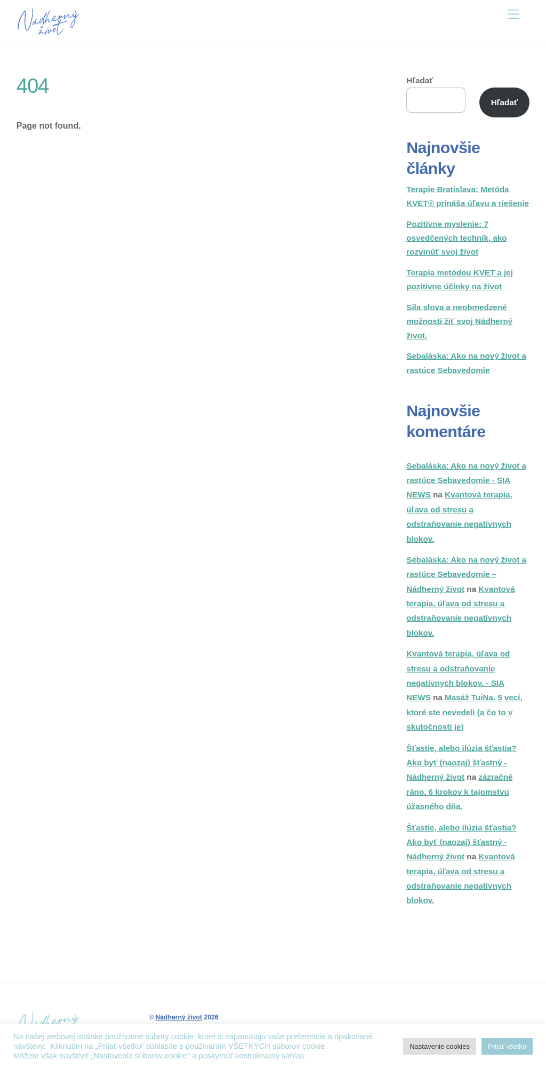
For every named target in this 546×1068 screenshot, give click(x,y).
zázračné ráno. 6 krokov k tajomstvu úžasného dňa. (459, 791)
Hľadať (419, 80)
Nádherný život (178, 1017)
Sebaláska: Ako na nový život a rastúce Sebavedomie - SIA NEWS (466, 480)
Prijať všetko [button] (507, 1046)
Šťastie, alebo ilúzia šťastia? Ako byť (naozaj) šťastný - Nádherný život (461, 762)
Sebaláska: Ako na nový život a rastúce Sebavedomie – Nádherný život (466, 574)
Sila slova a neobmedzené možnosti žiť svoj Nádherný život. (459, 321)
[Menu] (513, 14)
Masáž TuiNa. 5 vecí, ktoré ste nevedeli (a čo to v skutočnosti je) (464, 712)
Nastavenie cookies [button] (440, 1046)
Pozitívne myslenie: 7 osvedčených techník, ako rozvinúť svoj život (456, 238)
